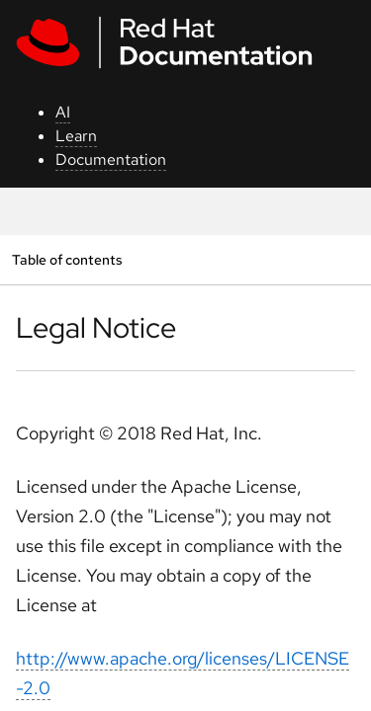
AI (62, 112)
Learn (76, 135)
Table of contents (67, 259)
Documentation (110, 159)
